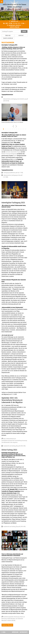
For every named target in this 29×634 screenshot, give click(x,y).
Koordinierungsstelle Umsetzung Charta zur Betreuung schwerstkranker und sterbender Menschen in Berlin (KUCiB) (13, 618)
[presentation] (13, 126)
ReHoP (15, 155)
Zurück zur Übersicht (7, 625)
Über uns (8, 35)
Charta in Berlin (8, 38)
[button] (3, 129)
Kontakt (21, 35)
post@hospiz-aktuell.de (15, 25)
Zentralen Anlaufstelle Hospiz (13, 152)
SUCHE (24, 31)
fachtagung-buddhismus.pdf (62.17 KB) (13, 172)
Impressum (15, 632)
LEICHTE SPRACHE (14, 27)
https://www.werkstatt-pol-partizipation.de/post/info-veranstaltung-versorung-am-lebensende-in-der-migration (14, 440)
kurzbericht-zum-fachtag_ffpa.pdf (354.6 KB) (14, 446)
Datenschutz (23, 632)
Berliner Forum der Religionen (9, 153)
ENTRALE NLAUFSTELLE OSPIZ (14, 15)
